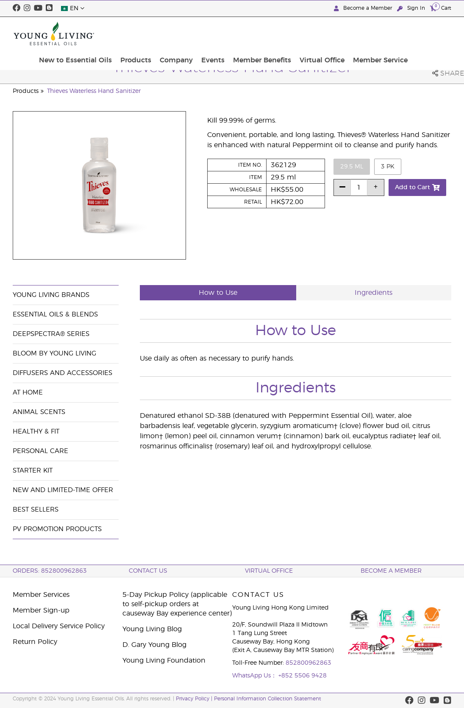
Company (230, 33)
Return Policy (35, 641)
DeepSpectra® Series (51, 334)
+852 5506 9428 (302, 676)
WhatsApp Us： (255, 676)
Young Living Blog (152, 629)
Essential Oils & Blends (55, 314)
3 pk (388, 167)
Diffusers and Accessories (62, 373)
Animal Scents (39, 412)
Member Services (41, 594)
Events (264, 33)
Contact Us (148, 571)
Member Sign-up (41, 610)
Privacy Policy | (195, 698)
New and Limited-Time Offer (63, 490)
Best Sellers (35, 510)
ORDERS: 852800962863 (50, 571)
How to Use (218, 292)
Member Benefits (310, 33)
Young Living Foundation (164, 660)
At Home (28, 392)
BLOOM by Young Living (54, 353)
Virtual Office (366, 33)
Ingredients (373, 292)
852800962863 (308, 663)
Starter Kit (33, 470)
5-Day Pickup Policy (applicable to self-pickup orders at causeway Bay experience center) (177, 604)
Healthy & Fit (36, 431)
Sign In (412, 8)
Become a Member (364, 8)
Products (193, 33)
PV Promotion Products (57, 529)
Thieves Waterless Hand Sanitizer (94, 91)
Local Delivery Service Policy (59, 626)
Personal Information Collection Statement (267, 698)
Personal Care (40, 451)
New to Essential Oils (136, 33)
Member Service (421, 33)
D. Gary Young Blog (154, 644)
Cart (440, 7)
